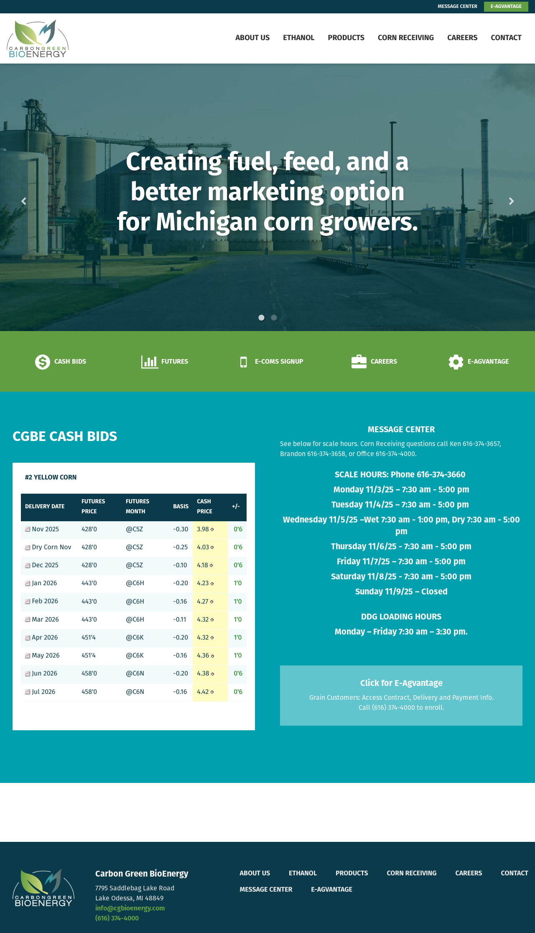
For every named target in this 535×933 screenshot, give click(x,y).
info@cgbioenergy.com (130, 908)
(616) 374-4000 (117, 918)
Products (346, 38)
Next (498, 197)
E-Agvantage (331, 890)
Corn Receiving (406, 38)
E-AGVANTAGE (506, 6)
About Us (252, 38)
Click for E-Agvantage (401, 684)
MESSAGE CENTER (457, 6)
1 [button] (261, 318)
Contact (506, 38)
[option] (267, 197)
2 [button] (274, 318)
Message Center (266, 890)
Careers (462, 38)
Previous (37, 197)
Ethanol (298, 38)
